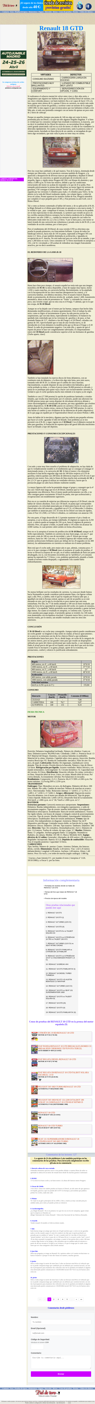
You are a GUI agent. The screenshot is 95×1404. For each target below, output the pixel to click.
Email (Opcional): (38, 1329)
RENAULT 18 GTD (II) (56, 927)
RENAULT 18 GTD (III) (57, 1003)
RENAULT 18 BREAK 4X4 (58, 964)
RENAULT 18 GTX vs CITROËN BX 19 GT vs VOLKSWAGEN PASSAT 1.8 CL (60, 958)
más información (61, 1402)
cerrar (69, 1402)
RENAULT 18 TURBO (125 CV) (59, 922)
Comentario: (36, 1354)
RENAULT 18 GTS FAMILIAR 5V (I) (62, 969)
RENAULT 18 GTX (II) (57, 1008)
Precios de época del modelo (56, 898)
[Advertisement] (47, 19)
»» (84, 1300)
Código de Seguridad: (40, 1340)
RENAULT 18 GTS (55, 913)
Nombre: (34, 1318)
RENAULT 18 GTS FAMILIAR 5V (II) (62, 1012)
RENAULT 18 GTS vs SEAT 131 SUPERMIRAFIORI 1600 (59, 991)
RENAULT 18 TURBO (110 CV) (60, 986)
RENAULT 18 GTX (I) (56, 917)
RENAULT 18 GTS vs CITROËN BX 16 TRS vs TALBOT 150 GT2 (60, 938)
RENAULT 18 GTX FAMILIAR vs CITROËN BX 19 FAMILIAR (59, 951)
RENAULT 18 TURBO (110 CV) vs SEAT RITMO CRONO (59, 944)
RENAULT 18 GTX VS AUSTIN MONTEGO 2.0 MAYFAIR (59, 980)
